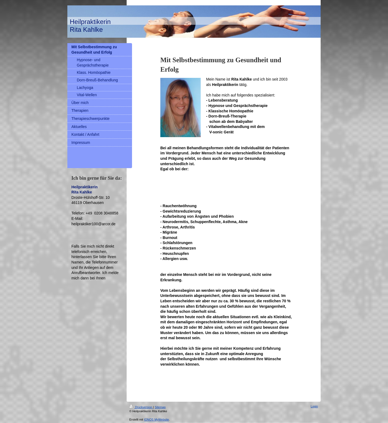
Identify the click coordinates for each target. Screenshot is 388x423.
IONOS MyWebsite (156, 419)
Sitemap (160, 407)
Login (314, 406)
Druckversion (141, 407)
